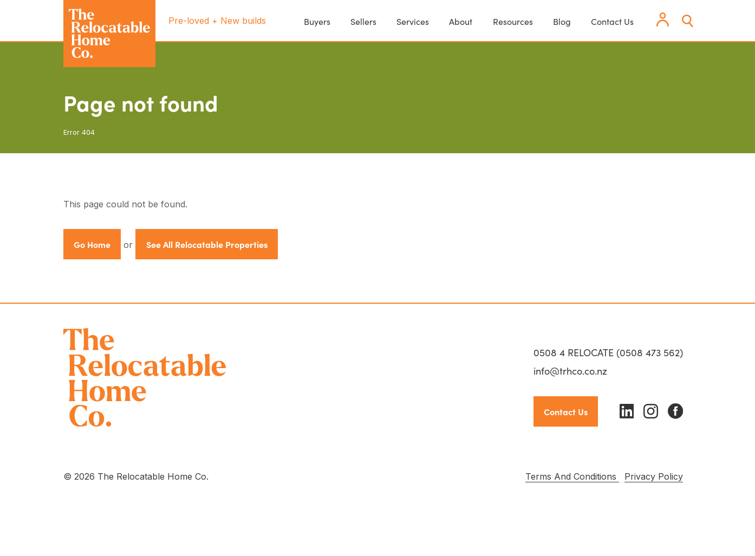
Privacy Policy (653, 476)
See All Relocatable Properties (207, 244)
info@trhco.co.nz (570, 370)
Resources (513, 21)
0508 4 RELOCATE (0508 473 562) (608, 352)
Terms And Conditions (572, 476)
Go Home (92, 244)
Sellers (363, 21)
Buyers (317, 21)
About (460, 21)
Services (412, 21)
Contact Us (612, 21)
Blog (562, 21)
